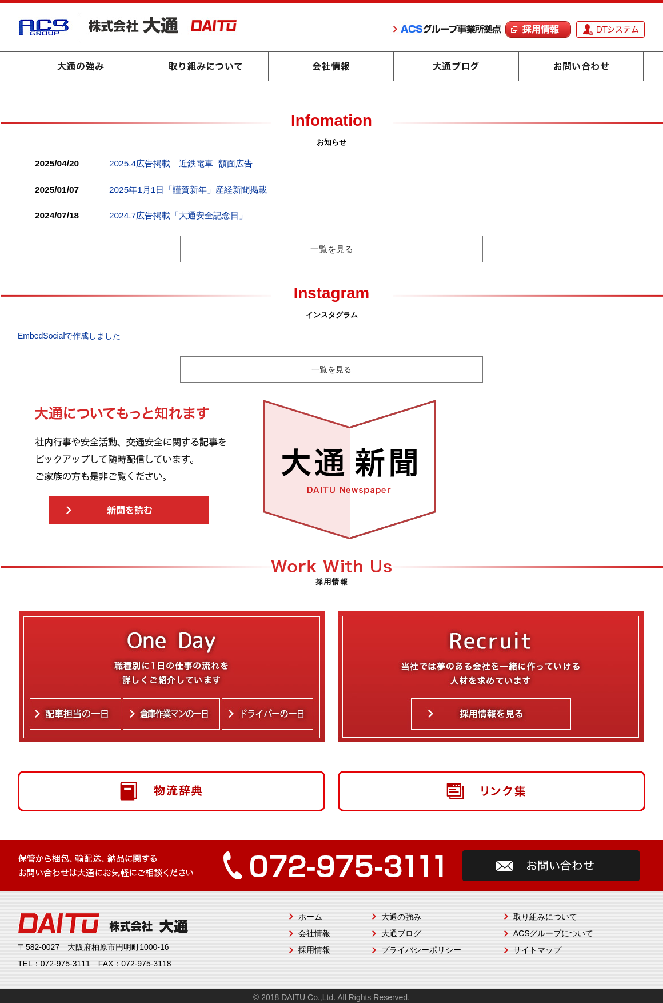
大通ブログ (456, 66)
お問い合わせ (581, 66)
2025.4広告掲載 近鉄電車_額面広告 (181, 163)
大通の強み (80, 66)
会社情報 (331, 66)
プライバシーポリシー (421, 949)
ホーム (310, 916)
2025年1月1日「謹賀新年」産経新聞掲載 (188, 189)
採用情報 (314, 949)
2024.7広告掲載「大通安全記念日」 (178, 215)
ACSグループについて (553, 933)
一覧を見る (331, 249)
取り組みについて (205, 66)
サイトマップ (537, 949)
